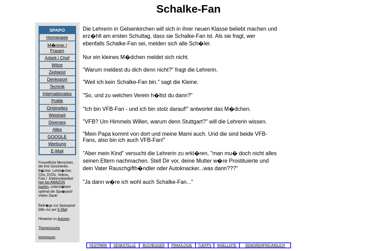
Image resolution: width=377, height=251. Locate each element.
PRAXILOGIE (181, 245)
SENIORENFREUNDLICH (265, 245)
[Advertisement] (311, 128)
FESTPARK (98, 245)
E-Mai (62, 209)
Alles (57, 129)
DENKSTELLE (125, 245)
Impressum (47, 237)
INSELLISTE (226, 245)
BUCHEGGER (153, 245)
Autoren (64, 219)
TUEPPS (205, 245)
